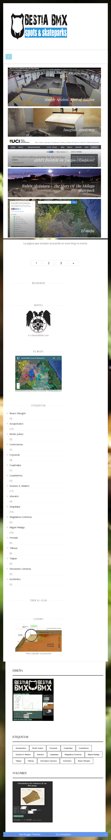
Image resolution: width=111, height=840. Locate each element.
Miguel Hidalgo (17, 527)
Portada (14, 537)
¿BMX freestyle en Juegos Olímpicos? (64, 160)
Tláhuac (14, 548)
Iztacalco (14, 496)
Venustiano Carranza (20, 568)
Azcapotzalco (16, 423)
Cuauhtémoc (16, 475)
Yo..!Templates (63, 834)
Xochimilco (15, 579)
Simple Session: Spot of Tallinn (70, 99)
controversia (16, 444)
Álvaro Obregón (18, 413)
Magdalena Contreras (21, 516)
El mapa (88, 230)
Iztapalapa (15, 506)
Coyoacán (15, 454)
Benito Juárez (16, 434)
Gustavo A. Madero (19, 485)
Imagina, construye (79, 129)
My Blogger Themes (29, 834)
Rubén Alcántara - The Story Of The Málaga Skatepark (58, 188)
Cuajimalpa (15, 465)
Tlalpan (13, 558)
